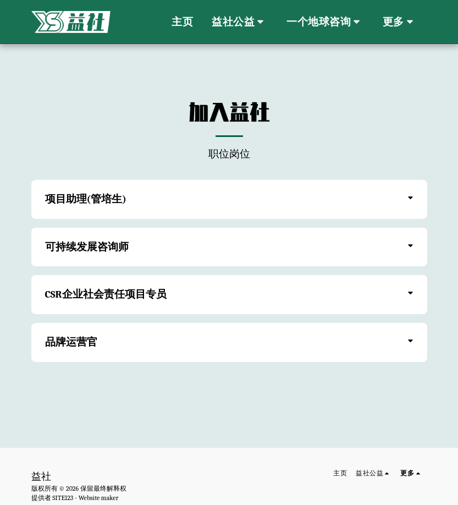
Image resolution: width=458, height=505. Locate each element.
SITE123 (62, 498)
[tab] (229, 199)
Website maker (99, 498)
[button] (239, 22)
